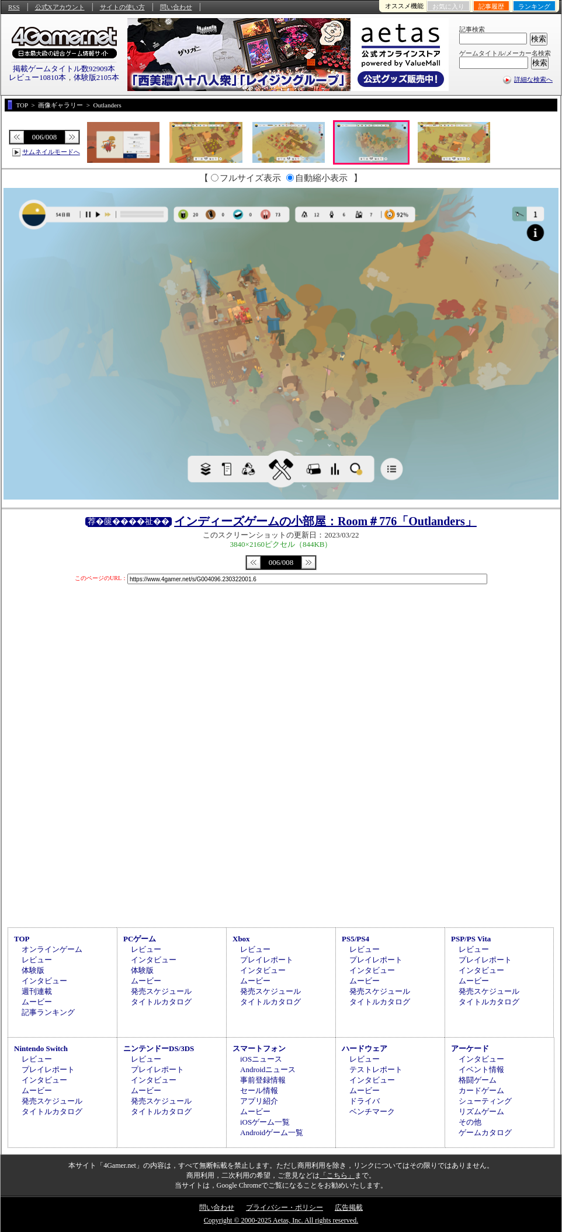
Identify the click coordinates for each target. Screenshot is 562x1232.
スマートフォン (259, 1048)
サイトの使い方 (122, 7)
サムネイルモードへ (51, 151)
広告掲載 (349, 1207)
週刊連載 (37, 991)
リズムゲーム (481, 1111)
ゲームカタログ (485, 1132)
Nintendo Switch (41, 1048)
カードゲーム (481, 1090)
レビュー (37, 959)
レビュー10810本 (37, 77)
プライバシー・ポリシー (284, 1207)
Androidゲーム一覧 (271, 1132)
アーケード (470, 1048)
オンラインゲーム (52, 949)
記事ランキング (48, 1012)
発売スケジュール (161, 991)
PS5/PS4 (355, 938)
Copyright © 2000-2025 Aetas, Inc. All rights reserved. (281, 1220)
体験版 (33, 970)
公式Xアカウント (60, 7)
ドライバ (364, 1101)
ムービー (37, 1001)
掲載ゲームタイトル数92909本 (64, 68)
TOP (22, 938)
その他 (470, 1122)
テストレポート (376, 1069)
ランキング (534, 6)
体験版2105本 (96, 77)
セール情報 (259, 1090)
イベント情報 (481, 1069)
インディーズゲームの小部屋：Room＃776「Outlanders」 (325, 521)
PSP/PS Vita (471, 938)
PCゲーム (139, 938)
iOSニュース (261, 1059)
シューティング (485, 1101)
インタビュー (44, 980)
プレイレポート (266, 959)
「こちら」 (337, 1175)
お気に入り (448, 6)
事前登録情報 (263, 1080)
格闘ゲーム (478, 1080)
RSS (14, 7)
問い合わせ (176, 7)
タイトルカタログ (161, 1001)
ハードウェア (364, 1048)
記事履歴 (491, 6)
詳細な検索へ (533, 79)
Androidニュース (268, 1069)
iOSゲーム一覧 (265, 1122)
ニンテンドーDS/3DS (158, 1048)
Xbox (241, 938)
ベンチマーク (372, 1111)
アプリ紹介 (259, 1101)
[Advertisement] (281, 826)
